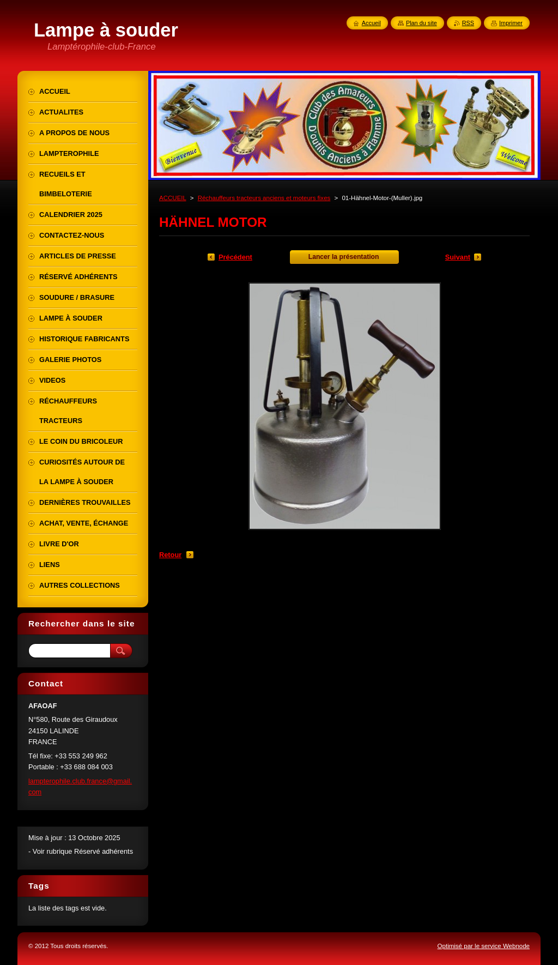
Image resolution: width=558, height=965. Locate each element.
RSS (468, 23)
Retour (170, 555)
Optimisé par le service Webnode (484, 946)
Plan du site (421, 23)
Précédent (235, 257)
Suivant (457, 257)
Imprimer (511, 23)
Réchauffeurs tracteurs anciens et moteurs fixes (264, 198)
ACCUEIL (172, 198)
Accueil (371, 23)
